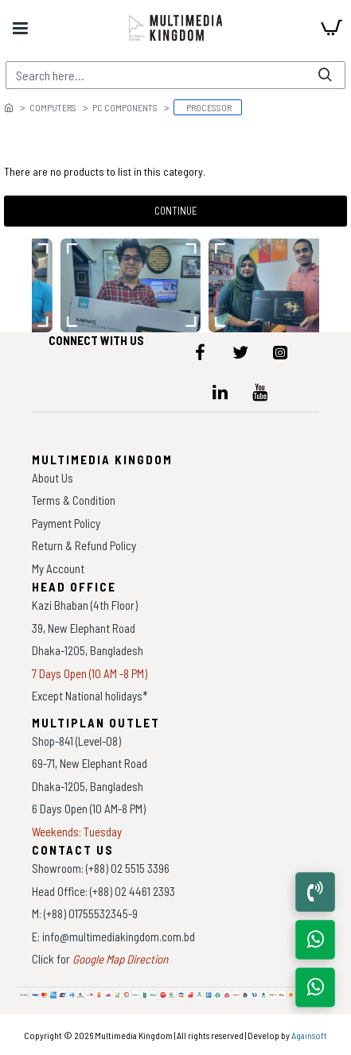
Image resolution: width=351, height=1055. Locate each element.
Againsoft (309, 1035)
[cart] (331, 28)
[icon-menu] (200, 352)
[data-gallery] (131, 285)
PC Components (125, 107)
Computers (52, 107)
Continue (175, 210)
